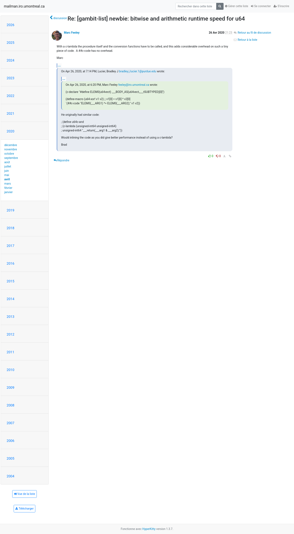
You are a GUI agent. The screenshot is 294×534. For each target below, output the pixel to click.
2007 (10, 423)
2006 (10, 441)
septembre (11, 158)
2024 (10, 60)
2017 (10, 246)
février (8, 187)
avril (7, 179)
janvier (8, 192)
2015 (10, 281)
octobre (9, 153)
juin (6, 170)
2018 (10, 228)
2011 (10, 352)
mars (7, 183)
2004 (10, 476)
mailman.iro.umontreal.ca (24, 6)
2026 (10, 25)
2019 (10, 210)
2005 (10, 458)
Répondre (61, 160)
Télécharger (24, 508)
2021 (10, 113)
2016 (10, 263)
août (7, 162)
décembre (10, 145)
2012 (10, 334)
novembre (10, 149)
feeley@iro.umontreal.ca (133, 84)
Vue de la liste (24, 493)
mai (6, 175)
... (59, 65)
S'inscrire (281, 6)
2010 (10, 370)
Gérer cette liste (236, 6)
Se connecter (261, 6)
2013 (10, 317)
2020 (10, 131)
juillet (7, 166)
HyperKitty (149, 529)
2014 (10, 299)
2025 (10, 43)
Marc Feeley (71, 32)
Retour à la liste (245, 39)
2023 (10, 78)
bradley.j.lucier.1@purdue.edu (137, 71)
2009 (10, 387)
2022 (10, 96)
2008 (10, 405)
